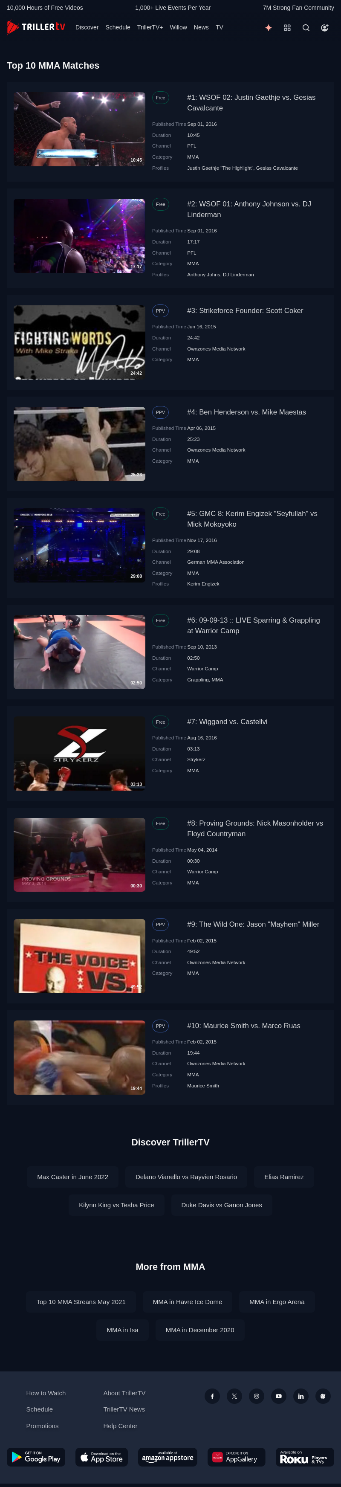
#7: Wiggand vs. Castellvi (227, 722)
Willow (178, 27)
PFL (191, 145)
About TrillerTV (124, 1393)
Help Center (120, 1425)
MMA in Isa (122, 1329)
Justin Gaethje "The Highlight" (220, 168)
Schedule (117, 27)
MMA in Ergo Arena (276, 1301)
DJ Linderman (238, 274)
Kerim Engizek (203, 583)
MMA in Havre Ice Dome (188, 1301)
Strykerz (196, 759)
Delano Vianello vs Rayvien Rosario (186, 1176)
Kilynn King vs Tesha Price (116, 1205)
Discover (86, 27)
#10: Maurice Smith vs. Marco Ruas (244, 1026)
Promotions (42, 1425)
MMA (193, 156)
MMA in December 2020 (200, 1329)
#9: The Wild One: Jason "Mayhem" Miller (253, 924)
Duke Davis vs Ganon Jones (222, 1205)
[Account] (324, 27)
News (201, 27)
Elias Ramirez (284, 1176)
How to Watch (46, 1393)
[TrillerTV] (36, 27)
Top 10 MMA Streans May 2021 (80, 1301)
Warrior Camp (202, 668)
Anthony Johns (203, 274)
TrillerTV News (124, 1409)
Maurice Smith (203, 1085)
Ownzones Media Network (216, 348)
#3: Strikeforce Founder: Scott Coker (245, 311)
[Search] (306, 27)
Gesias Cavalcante (277, 168)
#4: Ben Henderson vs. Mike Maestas (246, 412)
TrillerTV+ (150, 27)
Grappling (198, 679)
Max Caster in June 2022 (72, 1176)
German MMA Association (215, 562)
